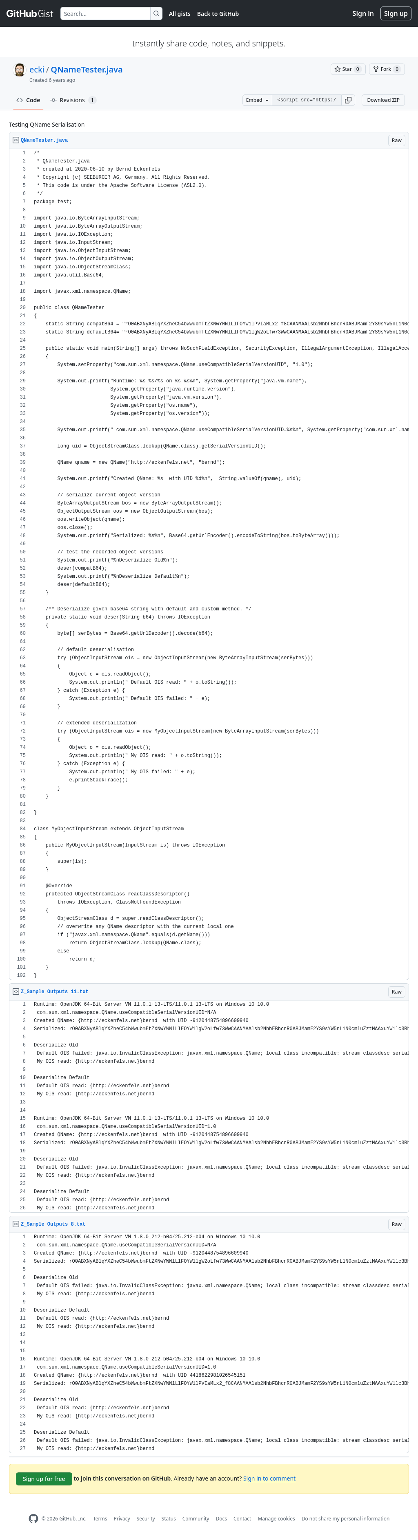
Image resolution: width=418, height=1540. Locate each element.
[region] (209, 564)
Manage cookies (276, 1518)
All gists (180, 14)
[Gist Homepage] (30, 13)
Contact (242, 1518)
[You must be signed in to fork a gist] (387, 69)
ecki (36, 69)
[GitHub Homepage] (33, 1519)
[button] (348, 100)
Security (146, 1518)
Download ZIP (383, 100)
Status (169, 1518)
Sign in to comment (269, 1478)
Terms (100, 1518)
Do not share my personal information (346, 1518)
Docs (221, 1518)
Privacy (122, 1518)
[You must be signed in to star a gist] (348, 69)
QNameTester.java (87, 69)
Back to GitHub (218, 14)
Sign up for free (44, 1479)
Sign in (363, 13)
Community (195, 1518)
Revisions (73, 100)
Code (28, 100)
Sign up (396, 13)
